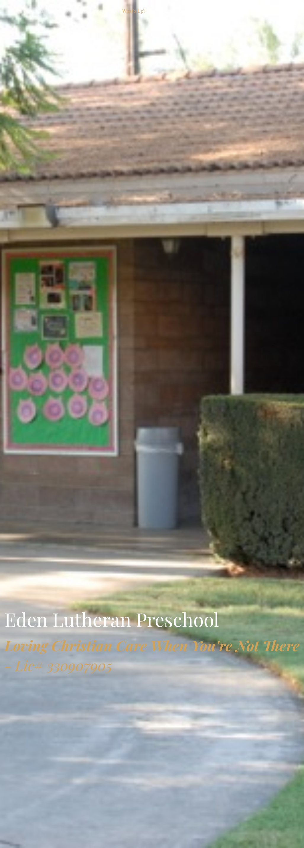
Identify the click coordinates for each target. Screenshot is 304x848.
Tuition (230, 11)
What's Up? (133, 11)
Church (81, 11)
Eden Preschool (28, 11)
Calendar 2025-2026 (195, 11)
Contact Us (106, 11)
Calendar (160, 11)
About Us (59, 11)
